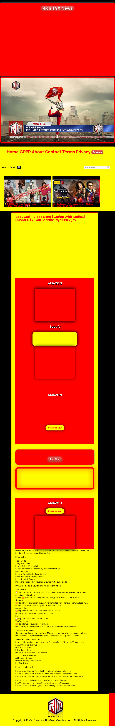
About (38, 151)
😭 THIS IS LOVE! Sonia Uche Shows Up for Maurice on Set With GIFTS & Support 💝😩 (26, 205)
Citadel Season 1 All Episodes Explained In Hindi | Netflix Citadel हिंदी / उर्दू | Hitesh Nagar (73, 205)
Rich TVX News (57, 8)
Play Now (55, 459)
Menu (97, 152)
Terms (68, 151)
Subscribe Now (54, 428)
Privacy (83, 151)
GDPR (25, 151)
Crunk (12, 167)
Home (13, 151)
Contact (53, 151)
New (4, 167)
